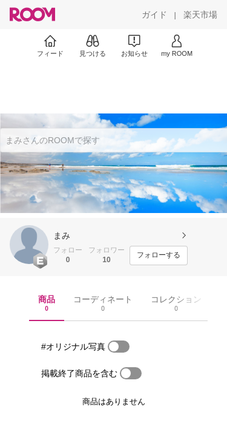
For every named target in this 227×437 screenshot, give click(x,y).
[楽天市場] (200, 14)
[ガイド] (154, 14)
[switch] (119, 346)
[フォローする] (159, 255)
